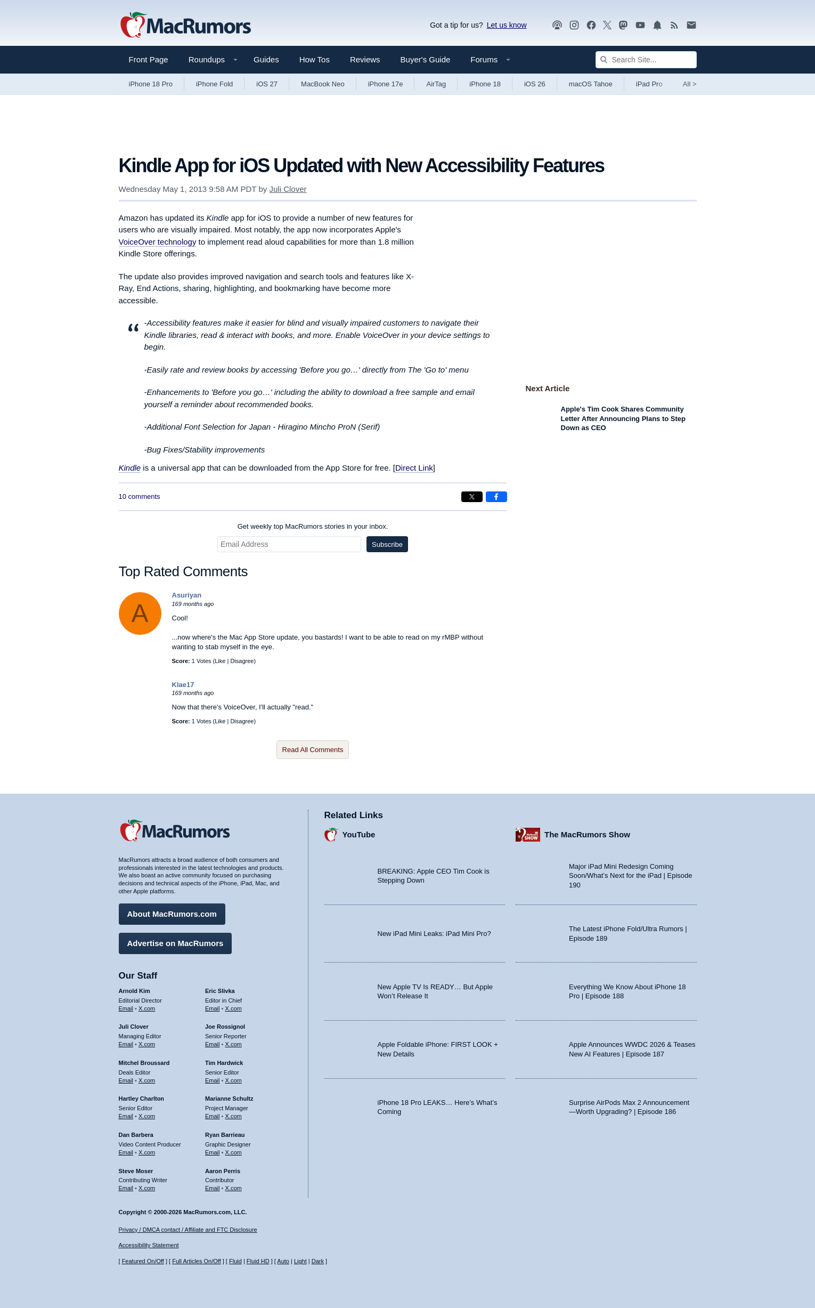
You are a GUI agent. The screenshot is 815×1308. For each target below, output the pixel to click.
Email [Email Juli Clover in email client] (126, 1041)
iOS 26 (534, 84)
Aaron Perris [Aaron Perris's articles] (222, 1168)
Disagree (242, 661)
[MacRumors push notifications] (657, 25)
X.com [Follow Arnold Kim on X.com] (146, 1006)
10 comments (139, 496)
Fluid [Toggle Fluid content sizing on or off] (235, 1261)
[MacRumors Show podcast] (557, 25)
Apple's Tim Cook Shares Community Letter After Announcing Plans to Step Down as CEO (623, 418)
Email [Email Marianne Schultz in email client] (212, 1113)
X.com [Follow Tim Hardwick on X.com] (233, 1078)
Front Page (148, 59)
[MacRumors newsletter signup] (691, 25)
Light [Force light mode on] (300, 1261)
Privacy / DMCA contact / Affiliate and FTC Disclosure (188, 1229)
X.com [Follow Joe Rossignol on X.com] (233, 1041)
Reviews (365, 59)
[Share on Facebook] (496, 496)
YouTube (359, 831)
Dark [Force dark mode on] (318, 1261)
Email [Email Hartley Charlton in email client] (126, 1113)
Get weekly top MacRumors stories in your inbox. (313, 526)
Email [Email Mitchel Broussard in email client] (126, 1078)
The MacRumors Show (587, 831)
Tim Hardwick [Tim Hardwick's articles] (224, 1060)
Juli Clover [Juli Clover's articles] (134, 1024)
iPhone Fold (214, 84)
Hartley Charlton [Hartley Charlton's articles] (142, 1096)
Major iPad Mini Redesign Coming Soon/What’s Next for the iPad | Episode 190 (630, 873)
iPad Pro (649, 84)
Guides (266, 59)
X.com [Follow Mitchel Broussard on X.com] (146, 1078)
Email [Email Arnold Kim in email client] (126, 1006)
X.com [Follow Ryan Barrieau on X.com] (233, 1149)
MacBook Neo (323, 84)
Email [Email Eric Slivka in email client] (212, 1006)
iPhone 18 (485, 84)
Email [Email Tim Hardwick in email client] (212, 1078)
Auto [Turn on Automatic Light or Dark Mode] (283, 1261)
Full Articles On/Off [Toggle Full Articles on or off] (196, 1261)
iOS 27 (267, 84)
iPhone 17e (385, 84)
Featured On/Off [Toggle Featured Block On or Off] (143, 1261)
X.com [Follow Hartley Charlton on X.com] (146, 1113)
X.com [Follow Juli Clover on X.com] (146, 1041)
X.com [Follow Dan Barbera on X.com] (146, 1149)
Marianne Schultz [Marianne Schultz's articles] (229, 1096)
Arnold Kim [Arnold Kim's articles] (134, 988)
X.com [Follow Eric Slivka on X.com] (233, 1006)
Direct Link (414, 467)
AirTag (436, 84)
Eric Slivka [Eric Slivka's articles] (220, 988)
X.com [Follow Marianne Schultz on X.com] (233, 1113)
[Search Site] (646, 59)
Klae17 (183, 685)
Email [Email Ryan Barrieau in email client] (212, 1149)
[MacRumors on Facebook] (591, 25)
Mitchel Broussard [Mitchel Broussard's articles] (144, 1060)
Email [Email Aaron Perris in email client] (212, 1185)
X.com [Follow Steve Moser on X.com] (146, 1185)
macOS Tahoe (591, 84)
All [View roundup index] (690, 84)
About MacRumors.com (172, 911)
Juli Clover (287, 188)
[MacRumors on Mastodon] (623, 25)
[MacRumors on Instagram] (574, 25)
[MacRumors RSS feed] (674, 25)
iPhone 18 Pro (151, 84)
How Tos (314, 59)
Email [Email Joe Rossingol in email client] (212, 1041)
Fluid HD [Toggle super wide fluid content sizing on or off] (258, 1261)
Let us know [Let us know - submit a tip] (507, 25)
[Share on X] (472, 496)
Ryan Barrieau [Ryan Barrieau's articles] (225, 1132)
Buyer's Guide (426, 59)
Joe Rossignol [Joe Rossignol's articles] (225, 1024)
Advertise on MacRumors (175, 940)
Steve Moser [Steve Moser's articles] (136, 1168)
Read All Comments (313, 750)
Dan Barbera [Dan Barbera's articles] (136, 1132)
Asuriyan (187, 595)
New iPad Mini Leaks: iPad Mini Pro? (434, 931)
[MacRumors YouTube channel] (640, 25)
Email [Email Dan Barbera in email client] (126, 1149)
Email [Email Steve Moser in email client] (126, 1185)
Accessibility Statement (149, 1245)
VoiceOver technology (158, 241)
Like (220, 661)
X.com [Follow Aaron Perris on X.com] (233, 1185)
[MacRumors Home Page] (185, 25)
